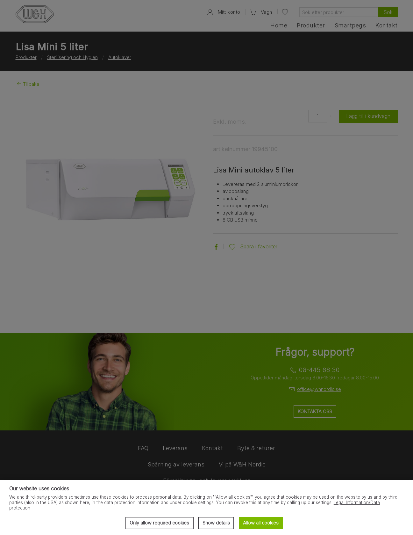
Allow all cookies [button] (261, 522)
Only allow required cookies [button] (159, 522)
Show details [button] (216, 522)
